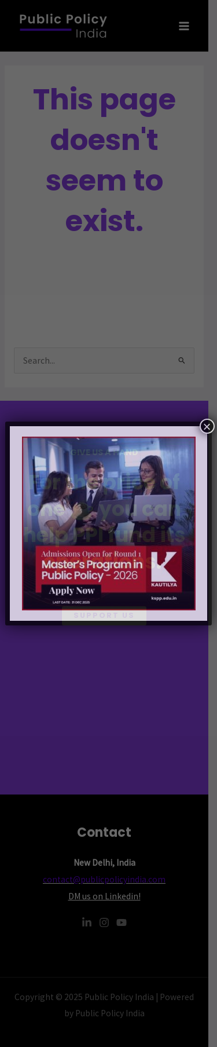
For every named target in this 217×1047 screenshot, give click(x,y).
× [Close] (207, 426)
